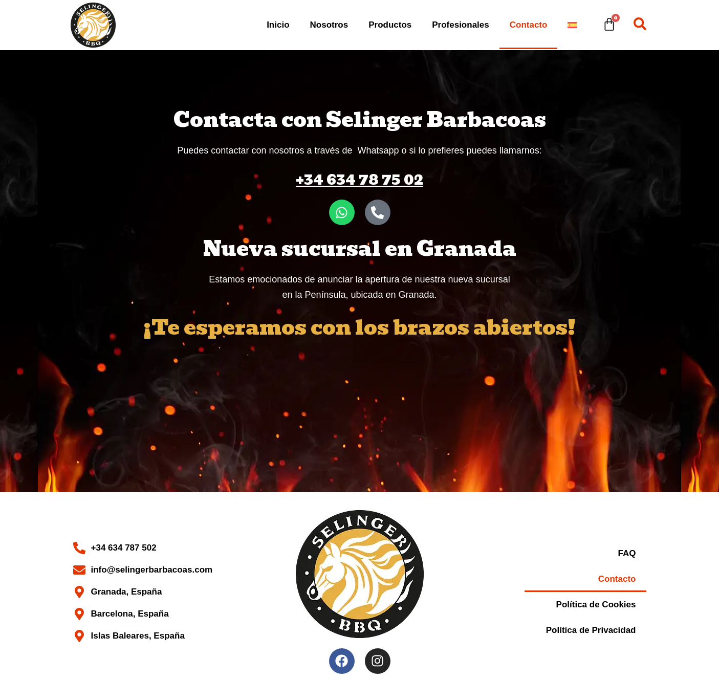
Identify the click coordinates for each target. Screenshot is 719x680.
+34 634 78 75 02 (359, 179)
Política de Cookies (596, 604)
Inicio (278, 25)
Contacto (529, 25)
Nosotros (329, 25)
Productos (389, 25)
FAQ (627, 553)
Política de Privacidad (591, 630)
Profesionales (460, 25)
